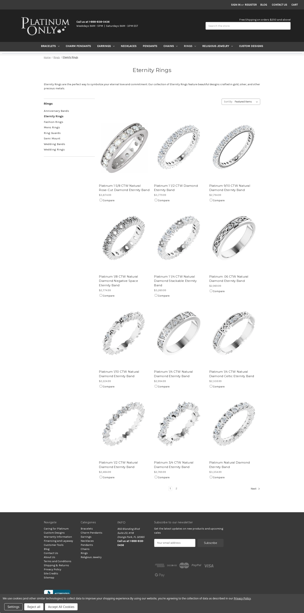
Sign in (235, 4)
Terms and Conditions (57, 561)
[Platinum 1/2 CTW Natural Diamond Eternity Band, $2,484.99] (124, 425)
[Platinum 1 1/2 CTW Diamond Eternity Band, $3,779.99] (179, 148)
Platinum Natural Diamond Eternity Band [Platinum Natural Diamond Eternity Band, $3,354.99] (229, 465)
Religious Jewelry (217, 46)
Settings (13, 607)
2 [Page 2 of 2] (176, 488)
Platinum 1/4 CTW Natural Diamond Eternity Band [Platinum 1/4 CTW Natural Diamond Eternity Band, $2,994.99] (173, 374)
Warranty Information (58, 536)
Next (255, 489)
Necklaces (128, 46)
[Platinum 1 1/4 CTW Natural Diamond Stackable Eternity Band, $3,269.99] (179, 239)
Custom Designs (251, 46)
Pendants (150, 46)
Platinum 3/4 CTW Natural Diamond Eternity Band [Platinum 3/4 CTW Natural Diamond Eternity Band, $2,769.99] (173, 465)
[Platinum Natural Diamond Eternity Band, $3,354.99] (235, 425)
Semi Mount (52, 138)
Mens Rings (52, 127)
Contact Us (279, 4)
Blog (263, 4)
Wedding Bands (54, 144)
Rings (190, 46)
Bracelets (50, 46)
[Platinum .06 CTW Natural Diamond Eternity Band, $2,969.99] (235, 239)
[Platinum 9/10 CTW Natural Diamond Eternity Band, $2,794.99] (235, 148)
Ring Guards (52, 133)
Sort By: (228, 101)
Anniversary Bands (56, 111)
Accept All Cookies (61, 607)
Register (251, 4)
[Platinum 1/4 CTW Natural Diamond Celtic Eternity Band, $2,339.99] (235, 334)
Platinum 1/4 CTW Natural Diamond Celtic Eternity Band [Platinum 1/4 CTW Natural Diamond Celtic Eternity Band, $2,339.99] (231, 374)
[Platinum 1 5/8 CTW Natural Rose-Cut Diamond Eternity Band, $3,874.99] (124, 148)
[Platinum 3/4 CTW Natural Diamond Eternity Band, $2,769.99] (179, 425)
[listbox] (247, 102)
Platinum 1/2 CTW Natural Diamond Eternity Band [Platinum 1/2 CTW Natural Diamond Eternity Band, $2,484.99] (118, 465)
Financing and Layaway (58, 541)
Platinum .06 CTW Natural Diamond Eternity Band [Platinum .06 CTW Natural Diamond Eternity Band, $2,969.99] (228, 279)
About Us (49, 557)
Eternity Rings (53, 116)
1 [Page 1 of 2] (170, 488)
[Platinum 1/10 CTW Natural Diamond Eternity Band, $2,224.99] (124, 334)
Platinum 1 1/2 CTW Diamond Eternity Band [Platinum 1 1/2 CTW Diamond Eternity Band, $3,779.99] (176, 188)
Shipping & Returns (56, 565)
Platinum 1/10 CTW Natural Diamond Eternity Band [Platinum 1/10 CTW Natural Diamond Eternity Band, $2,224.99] (119, 374)
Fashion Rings (53, 122)
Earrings (106, 46)
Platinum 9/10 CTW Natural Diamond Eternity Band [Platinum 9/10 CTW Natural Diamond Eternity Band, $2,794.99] (229, 188)
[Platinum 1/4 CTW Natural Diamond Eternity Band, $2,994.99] (179, 334)
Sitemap (49, 577)
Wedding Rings (54, 149)
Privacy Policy (52, 569)
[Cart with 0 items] (294, 5)
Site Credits (51, 573)
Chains (170, 46)
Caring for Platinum (56, 528)
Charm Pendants (78, 46)
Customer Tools (54, 545)
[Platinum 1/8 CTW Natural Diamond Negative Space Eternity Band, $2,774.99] (124, 239)
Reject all (33, 607)
